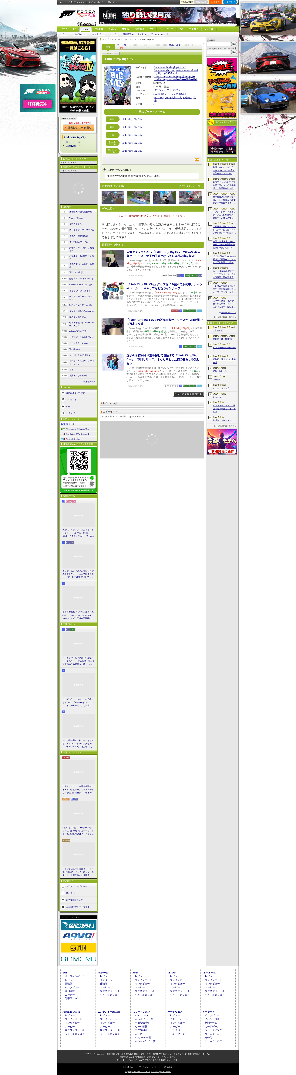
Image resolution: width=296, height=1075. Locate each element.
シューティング (213, 1030)
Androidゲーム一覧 (145, 1041)
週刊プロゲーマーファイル (81, 230)
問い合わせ (113, 2)
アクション (160, 90)
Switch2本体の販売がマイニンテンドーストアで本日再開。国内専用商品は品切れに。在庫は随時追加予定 (224, 274)
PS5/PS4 (99, 29)
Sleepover (217, 397)
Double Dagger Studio (164, 76)
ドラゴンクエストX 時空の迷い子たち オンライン (224, 408)
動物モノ (187, 97)
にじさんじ (218, 330)
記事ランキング (73, 998)
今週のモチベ (75, 224)
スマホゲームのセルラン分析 (81, 257)
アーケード (208, 1011)
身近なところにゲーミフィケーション (81, 362)
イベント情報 (212, 1019)
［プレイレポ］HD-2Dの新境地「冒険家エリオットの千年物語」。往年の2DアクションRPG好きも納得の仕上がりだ (224, 259)
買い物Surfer (75, 349)
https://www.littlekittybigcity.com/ (170, 67)
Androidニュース (144, 1019)
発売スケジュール (110, 991)
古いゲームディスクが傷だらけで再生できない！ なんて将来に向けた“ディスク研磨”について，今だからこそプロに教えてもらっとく (78, 574)
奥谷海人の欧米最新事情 (80, 212)
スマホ (125, 29)
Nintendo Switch (73, 439)
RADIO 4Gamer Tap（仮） (81, 284)
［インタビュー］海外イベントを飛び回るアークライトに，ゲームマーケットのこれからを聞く (78, 872)
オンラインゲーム (75, 976)
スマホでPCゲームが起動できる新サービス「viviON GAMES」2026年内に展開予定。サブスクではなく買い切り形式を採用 (224, 304)
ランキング (230, 2)
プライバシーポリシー (76, 886)
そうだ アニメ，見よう (80, 290)
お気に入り (201, 2)
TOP (64, 29)
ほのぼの (158, 97)
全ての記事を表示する (189, 393)
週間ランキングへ (228, 313)
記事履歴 (215, 2)
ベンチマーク (177, 1033)
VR (151, 29)
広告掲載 (168, 1067)
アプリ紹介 (141, 1030)
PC (74, 29)
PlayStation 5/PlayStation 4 (77, 434)
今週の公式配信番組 (78, 236)
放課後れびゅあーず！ (79, 375)
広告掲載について (74, 900)
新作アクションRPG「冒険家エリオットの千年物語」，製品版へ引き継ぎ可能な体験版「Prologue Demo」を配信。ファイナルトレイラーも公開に (224, 185)
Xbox (85, 29)
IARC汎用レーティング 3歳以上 (170, 94)
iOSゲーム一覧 (143, 1037)
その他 (208, 1037)
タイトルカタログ (110, 994)
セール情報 (141, 1026)
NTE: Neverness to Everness (224, 349)
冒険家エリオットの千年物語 (224, 361)
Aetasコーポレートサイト (78, 906)
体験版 (68, 983)
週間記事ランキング (75, 392)
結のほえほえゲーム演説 (80, 305)
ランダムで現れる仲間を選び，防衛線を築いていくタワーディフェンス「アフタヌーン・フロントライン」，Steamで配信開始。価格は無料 (224, 289)
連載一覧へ (90, 381)
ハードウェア (166, 29)
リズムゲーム (212, 1033)
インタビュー (98, 34)
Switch (112, 29)
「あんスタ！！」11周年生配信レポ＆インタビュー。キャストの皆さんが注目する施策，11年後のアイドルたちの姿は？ (78, 789)
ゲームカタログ (158, 34)
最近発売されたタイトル (134, 34)
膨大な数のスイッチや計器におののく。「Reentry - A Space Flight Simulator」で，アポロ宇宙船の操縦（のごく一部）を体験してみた (78, 615)
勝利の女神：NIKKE (222, 339)
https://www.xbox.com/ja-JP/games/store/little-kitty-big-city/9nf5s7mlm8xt (176, 72)
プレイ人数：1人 (173, 97)
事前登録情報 (142, 1022)
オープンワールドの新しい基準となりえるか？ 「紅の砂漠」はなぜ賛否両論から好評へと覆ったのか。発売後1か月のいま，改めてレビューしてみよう (78, 661)
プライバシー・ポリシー (149, 1067)
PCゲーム (70, 424)
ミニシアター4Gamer (78, 343)
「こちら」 (165, 1057)
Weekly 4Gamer (76, 218)
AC (181, 29)
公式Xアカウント (76, 2)
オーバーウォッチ (221, 388)
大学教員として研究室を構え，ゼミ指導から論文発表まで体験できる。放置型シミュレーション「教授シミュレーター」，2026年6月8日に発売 (224, 200)
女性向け (139, 29)
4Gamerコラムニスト (78, 331)
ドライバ (70, 413)
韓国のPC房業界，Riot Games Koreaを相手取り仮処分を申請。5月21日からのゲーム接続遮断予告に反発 (224, 244)
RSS (61, 2)
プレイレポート (80, 34)
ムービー (114, 34)
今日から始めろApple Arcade (82, 311)
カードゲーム (212, 1026)
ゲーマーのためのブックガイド (81, 298)
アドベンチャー (175, 90)
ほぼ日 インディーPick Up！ (82, 278)
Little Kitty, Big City (132, 119)
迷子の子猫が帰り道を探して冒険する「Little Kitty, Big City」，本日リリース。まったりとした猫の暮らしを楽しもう (163, 359)
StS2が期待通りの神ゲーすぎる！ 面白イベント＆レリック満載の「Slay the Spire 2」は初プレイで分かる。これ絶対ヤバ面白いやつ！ (78, 743)
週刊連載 (70, 991)
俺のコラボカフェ (77, 317)
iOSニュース (142, 1015)
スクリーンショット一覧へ (190, 186)
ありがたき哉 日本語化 (80, 355)
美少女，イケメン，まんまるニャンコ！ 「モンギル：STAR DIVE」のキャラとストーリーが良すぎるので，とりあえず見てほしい (78, 533)
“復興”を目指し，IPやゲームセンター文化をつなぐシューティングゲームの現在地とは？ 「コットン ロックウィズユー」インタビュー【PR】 (78, 830)
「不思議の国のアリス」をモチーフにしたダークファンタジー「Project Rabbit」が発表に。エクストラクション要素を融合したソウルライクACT (224, 229)
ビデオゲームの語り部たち (81, 337)
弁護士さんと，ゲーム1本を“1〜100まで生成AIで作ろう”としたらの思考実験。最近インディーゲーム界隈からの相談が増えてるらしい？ (224, 170)
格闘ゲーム (211, 1022)
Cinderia (216, 379)
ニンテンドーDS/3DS (109, 1011)
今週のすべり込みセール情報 (81, 265)
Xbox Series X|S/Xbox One (77, 429)
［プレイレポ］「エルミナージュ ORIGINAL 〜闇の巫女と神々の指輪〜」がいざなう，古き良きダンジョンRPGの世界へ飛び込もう (224, 215)
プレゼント (71, 399)
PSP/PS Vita (209, 972)
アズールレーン (220, 371)
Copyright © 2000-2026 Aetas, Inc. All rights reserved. (148, 1071)
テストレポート (178, 1019)
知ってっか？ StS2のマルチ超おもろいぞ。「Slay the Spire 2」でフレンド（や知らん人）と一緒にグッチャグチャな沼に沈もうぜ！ (78, 702)
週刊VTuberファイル (78, 242)
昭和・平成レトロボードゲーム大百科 (81, 324)
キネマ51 (73, 369)
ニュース (71, 141)
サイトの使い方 (96, 2)
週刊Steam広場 (76, 272)
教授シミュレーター (222, 420)
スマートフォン (141, 1011)
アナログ (193, 29)
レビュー (64, 34)
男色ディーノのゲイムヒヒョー (81, 249)
